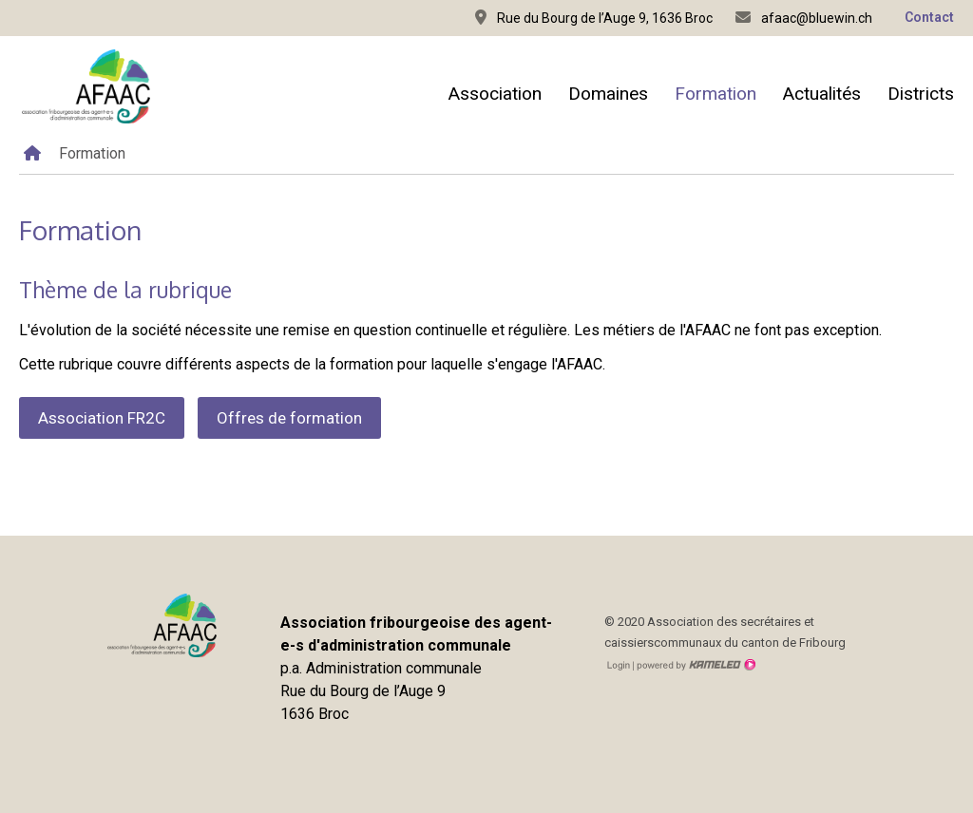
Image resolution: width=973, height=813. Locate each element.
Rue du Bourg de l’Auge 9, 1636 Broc (594, 17)
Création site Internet (694, 664)
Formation (715, 93)
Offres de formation (289, 417)
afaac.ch (86, 86)
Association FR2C (101, 417)
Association (495, 93)
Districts (920, 93)
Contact (929, 17)
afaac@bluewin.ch (803, 17)
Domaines (608, 93)
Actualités (822, 93)
